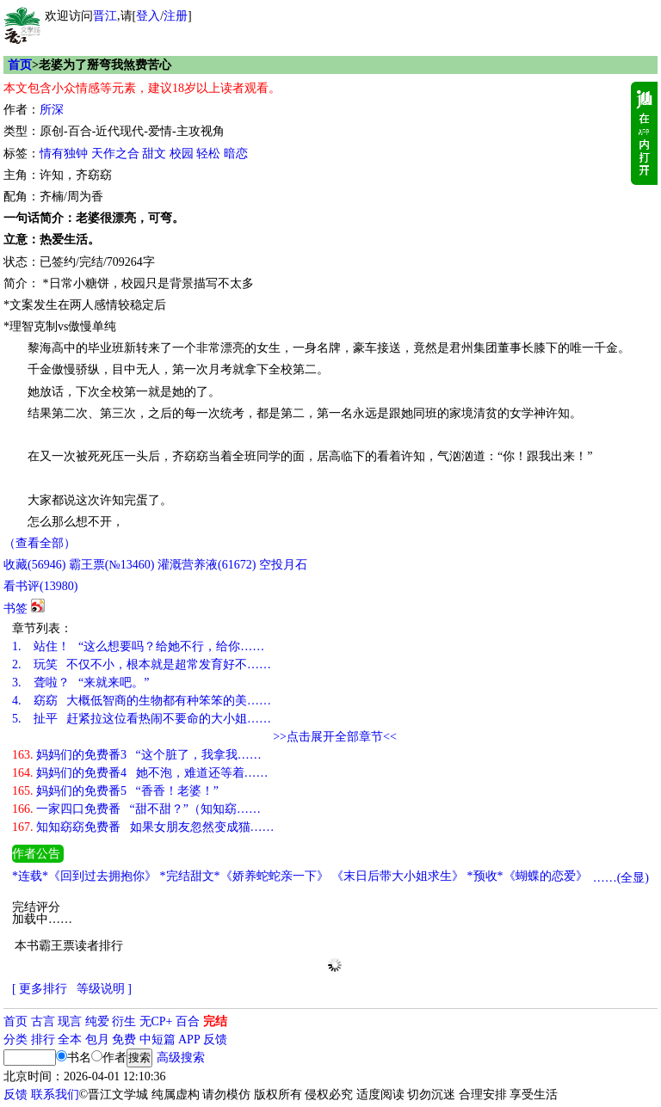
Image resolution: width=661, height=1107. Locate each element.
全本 (70, 1039)
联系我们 (55, 1094)
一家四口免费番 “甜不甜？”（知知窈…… (136, 809)
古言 (43, 1021)
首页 (20, 64)
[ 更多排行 (39, 988)
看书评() (40, 586)
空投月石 (283, 564)
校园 (182, 153)
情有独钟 (64, 153)
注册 (176, 15)
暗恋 (236, 153)
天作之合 (115, 153)
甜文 (154, 153)
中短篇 (157, 1039)
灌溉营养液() (207, 564)
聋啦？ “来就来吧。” (80, 682)
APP (189, 1039)
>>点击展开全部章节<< (335, 736)
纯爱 (97, 1021)
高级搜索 (181, 1057)
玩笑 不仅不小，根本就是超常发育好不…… (141, 664)
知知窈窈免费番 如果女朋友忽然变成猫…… (143, 827)
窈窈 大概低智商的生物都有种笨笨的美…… (141, 700)
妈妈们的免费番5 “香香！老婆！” (115, 790)
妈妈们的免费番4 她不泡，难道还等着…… (140, 772)
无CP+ (156, 1021)
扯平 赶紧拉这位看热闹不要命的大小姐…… (141, 718)
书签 (15, 608)
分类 (15, 1039)
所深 (52, 109)
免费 (124, 1039)
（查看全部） (39, 543)
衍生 (124, 1021)
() (34, 564)
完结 (215, 1021)
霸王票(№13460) (112, 564)
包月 (97, 1039)
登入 (148, 15)
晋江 (105, 15)
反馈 (215, 1039)
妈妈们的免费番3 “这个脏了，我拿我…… (137, 754)
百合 (188, 1021)
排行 (43, 1039)
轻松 (208, 153)
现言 (70, 1021)
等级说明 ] (104, 988)
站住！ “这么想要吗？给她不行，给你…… (138, 646)
